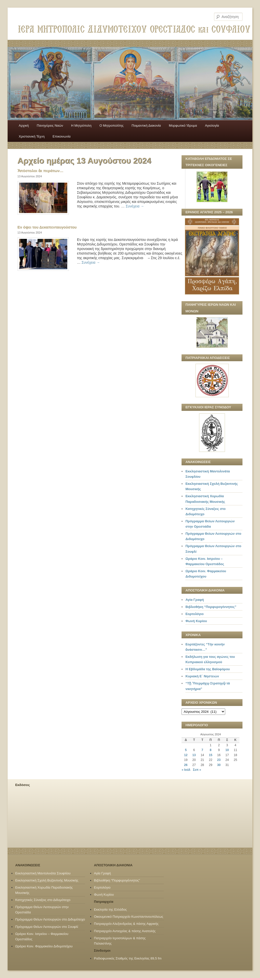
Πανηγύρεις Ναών (50, 125)
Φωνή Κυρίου (196, 621)
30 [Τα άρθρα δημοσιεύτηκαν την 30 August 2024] (218, 765)
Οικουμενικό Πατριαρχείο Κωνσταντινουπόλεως (128, 916)
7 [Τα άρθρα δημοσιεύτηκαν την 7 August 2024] (202, 750)
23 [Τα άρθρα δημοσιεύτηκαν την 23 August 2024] (218, 760)
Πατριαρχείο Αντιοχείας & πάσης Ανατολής (125, 931)
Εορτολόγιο (194, 614)
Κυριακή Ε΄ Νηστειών (202, 676)
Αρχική (24, 125)
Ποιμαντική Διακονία (146, 125)
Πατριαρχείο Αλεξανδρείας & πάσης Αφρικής (126, 924)
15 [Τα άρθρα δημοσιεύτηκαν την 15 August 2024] (210, 755)
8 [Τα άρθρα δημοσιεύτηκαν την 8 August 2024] (211, 750)
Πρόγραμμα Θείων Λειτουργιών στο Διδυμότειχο (50, 919)
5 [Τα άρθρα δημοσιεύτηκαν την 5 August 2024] (186, 750)
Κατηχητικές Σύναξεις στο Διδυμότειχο (42, 900)
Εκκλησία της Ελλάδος (110, 909)
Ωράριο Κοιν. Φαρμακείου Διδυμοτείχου (44, 946)
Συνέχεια (135, 206)
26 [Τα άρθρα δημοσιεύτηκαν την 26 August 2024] (185, 765)
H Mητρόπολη (81, 125)
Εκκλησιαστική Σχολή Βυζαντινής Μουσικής (46, 880)
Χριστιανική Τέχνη (32, 136)
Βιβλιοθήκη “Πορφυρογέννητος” (210, 607)
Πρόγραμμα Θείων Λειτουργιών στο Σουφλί (46, 927)
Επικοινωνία (62, 136)
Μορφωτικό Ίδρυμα (183, 125)
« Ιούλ (186, 770)
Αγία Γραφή (194, 600)
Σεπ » (197, 770)
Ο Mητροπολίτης (112, 125)
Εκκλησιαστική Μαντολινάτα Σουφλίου (43, 873)
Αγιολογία (212, 125)
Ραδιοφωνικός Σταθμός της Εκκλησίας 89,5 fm (127, 958)
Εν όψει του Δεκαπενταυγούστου (47, 227)
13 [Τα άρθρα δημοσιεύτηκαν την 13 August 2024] (194, 755)
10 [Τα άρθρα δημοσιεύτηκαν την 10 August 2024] (227, 750)
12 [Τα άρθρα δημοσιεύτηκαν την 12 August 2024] (185, 755)
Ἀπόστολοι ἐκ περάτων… (40, 170)
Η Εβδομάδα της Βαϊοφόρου (207, 669)
